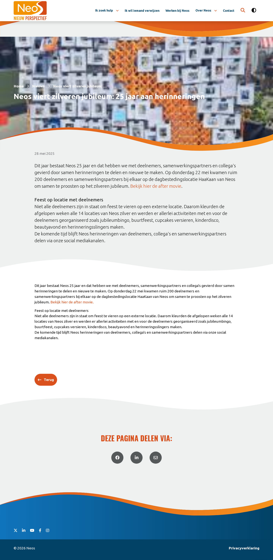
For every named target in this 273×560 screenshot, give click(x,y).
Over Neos (203, 10)
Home (19, 86)
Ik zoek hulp (104, 10)
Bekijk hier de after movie (155, 186)
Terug (49, 380)
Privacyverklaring (244, 548)
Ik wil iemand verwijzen (142, 10)
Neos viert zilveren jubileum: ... (80, 86)
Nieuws (38, 86)
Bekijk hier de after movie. (72, 302)
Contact (228, 10)
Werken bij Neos (177, 10)
